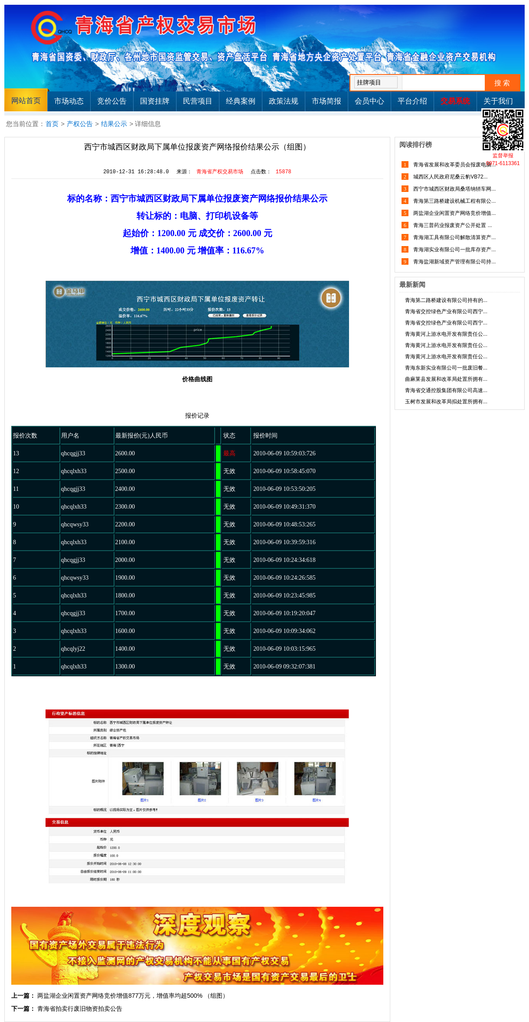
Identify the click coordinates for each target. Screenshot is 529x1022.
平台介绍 (412, 101)
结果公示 (114, 123)
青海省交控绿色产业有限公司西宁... (446, 311)
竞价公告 (112, 101)
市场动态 (69, 101)
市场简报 (326, 101)
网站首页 (26, 101)
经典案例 (240, 101)
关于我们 (498, 101)
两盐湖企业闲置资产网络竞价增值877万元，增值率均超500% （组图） (133, 995)
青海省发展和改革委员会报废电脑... (454, 165)
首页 (52, 123)
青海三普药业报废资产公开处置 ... (452, 225)
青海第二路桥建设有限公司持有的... (446, 300)
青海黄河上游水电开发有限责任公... (446, 334)
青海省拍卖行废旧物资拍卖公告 (79, 1008)
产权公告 (80, 123)
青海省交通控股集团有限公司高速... (446, 390)
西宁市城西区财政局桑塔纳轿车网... (454, 189)
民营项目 (197, 101)
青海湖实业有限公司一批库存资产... (454, 250)
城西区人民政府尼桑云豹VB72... (450, 177)
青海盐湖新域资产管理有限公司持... (454, 262)
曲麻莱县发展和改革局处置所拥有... (446, 379)
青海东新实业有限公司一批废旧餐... (446, 368)
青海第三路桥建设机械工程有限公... (454, 201)
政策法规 (283, 101)
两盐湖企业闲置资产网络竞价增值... (454, 213)
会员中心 (369, 101)
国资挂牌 (155, 101)
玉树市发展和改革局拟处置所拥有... (446, 402)
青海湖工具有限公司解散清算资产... (454, 237)
